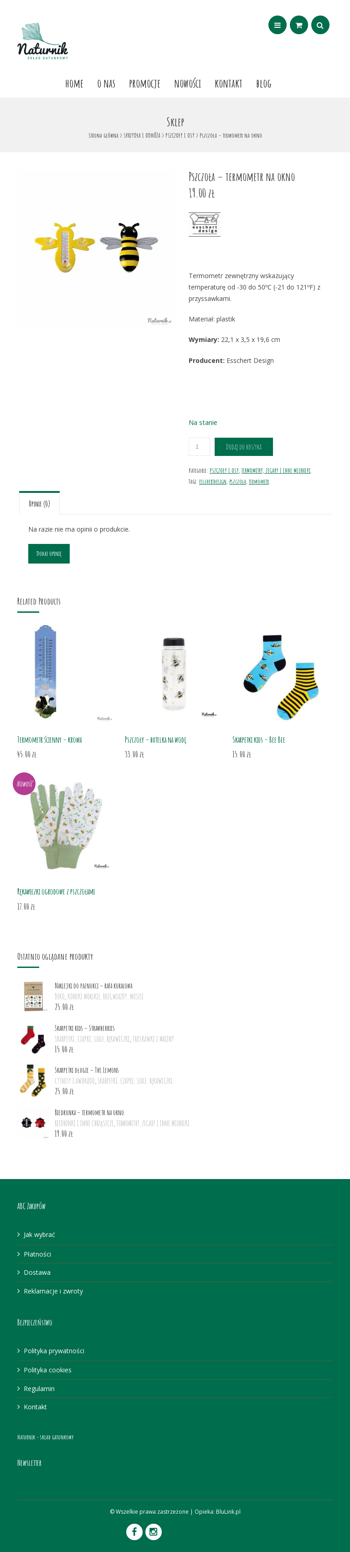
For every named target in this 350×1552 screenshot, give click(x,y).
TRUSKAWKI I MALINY (153, 1039)
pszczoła (237, 481)
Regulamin (39, 1388)
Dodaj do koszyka (244, 446)
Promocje (144, 83)
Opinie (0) (39, 503)
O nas (106, 83)
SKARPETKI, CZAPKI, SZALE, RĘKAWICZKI (92, 1039)
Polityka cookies (48, 1370)
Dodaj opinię (49, 553)
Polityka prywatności (54, 1350)
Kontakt (228, 83)
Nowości (187, 83)
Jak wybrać (39, 1234)
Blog (264, 83)
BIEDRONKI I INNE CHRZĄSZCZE (84, 1123)
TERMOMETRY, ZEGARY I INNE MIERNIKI (276, 470)
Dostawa (37, 1272)
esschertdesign (212, 481)
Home (74, 83)
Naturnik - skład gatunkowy (45, 1437)
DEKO (60, 996)
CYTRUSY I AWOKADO (75, 1081)
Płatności (37, 1254)
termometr (259, 481)
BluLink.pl (228, 1512)
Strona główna (103, 135)
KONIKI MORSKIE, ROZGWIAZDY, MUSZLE (105, 996)
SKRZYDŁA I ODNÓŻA (142, 135)
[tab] (39, 502)
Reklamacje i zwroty (53, 1291)
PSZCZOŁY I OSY (180, 135)
